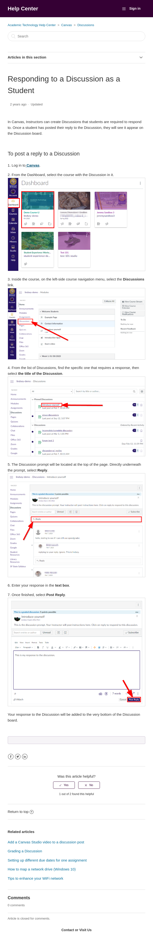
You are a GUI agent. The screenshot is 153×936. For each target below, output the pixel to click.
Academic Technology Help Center (32, 25)
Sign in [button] (135, 8)
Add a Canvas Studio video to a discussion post (46, 842)
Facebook (11, 757)
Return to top (21, 812)
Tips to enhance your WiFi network (35, 878)
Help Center (23, 9)
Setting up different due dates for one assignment (47, 860)
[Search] (77, 36)
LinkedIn (25, 757)
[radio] (64, 785)
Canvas (66, 25)
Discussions (85, 25)
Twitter (18, 757)
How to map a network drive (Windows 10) (42, 869)
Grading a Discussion (25, 851)
